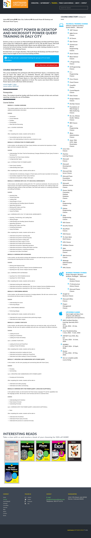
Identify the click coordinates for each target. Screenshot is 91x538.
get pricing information (47, 65)
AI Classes (73, 38)
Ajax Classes (73, 41)
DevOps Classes (75, 104)
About (77, 3)
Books (4, 515)
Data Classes (74, 95)
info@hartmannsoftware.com (55, 499)
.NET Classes (74, 30)
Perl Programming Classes (67, 203)
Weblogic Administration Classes (67, 262)
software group (75, 530)
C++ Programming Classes (74, 74)
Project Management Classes (67, 306)
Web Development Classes (67, 250)
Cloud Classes (74, 82)
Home (5, 19)
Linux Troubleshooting (70, 331)
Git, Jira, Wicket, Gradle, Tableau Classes (75, 118)
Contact (84, 3)
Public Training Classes (19, 49)
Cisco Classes (74, 79)
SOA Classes (67, 234)
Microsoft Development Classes (67, 166)
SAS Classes (66, 222)
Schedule (5, 503)
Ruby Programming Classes (67, 217)
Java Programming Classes (74, 128)
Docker (65, 351)
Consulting (34, 3)
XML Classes (67, 267)
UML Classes (67, 242)
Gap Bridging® (6, 501)
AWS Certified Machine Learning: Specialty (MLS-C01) (71, 322)
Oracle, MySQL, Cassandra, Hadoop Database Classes (68, 194)
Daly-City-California (24, 19)
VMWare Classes (68, 245)
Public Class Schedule (66, 3)
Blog (4, 509)
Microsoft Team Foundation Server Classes (67, 178)
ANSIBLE (65, 344)
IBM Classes (73, 123)
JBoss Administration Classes (74, 135)
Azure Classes (74, 53)
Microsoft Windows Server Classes (68, 185)
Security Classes (68, 225)
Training (54, 3)
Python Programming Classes (67, 210)
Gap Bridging (44, 3)
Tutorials (5, 507)
